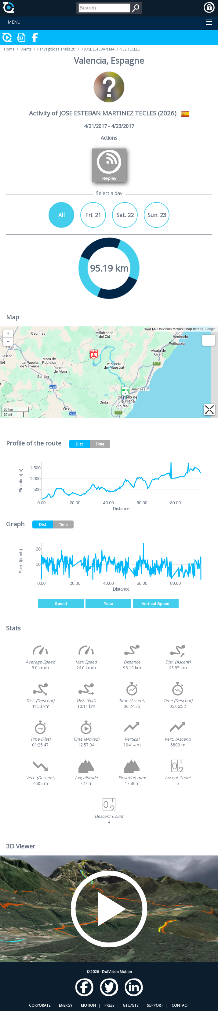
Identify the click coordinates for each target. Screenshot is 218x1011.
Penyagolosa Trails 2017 (58, 49)
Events (25, 49)
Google (210, 329)
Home (9, 49)
